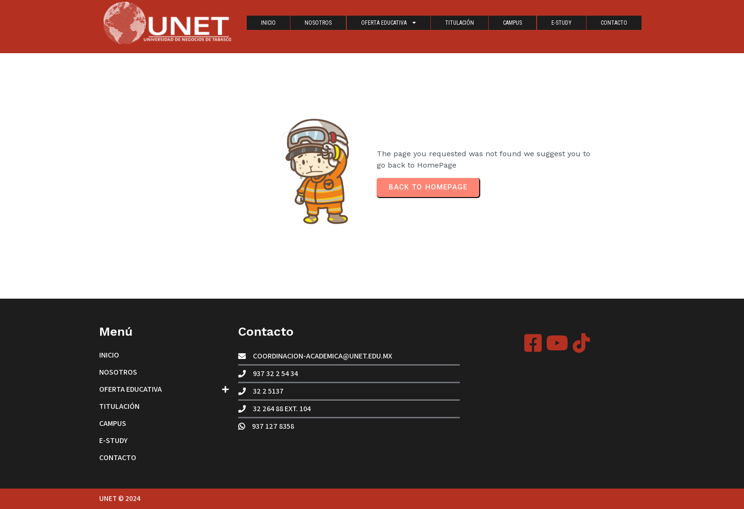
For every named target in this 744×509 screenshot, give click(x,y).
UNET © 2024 (119, 498)
